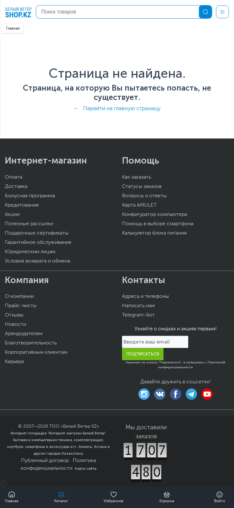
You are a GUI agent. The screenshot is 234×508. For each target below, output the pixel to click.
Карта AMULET (139, 205)
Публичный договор (45, 460)
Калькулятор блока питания (154, 233)
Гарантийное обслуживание (38, 242)
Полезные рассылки (29, 224)
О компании (19, 296)
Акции (12, 214)
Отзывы (14, 315)
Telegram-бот (138, 315)
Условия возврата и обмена (37, 261)
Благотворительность (31, 343)
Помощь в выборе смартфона (157, 224)
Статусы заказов (142, 186)
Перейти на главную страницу (122, 108)
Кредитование (22, 205)
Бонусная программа (30, 196)
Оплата (13, 177)
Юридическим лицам (30, 251)
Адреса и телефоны (145, 296)
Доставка (16, 186)
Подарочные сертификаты (37, 233)
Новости (15, 324)
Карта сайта (86, 468)
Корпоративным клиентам (36, 352)
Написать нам (138, 305)
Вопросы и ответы (144, 196)
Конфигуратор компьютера (154, 214)
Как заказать (136, 177)
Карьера (14, 361)
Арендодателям (23, 333)
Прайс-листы (21, 305)
